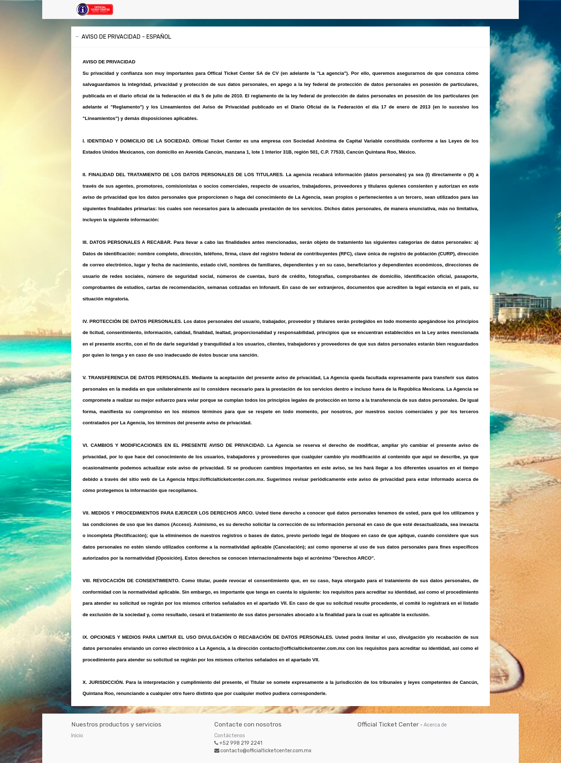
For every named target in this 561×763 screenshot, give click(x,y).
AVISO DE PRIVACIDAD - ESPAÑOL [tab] (126, 36)
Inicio (77, 736)
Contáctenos (229, 736)
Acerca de (435, 725)
